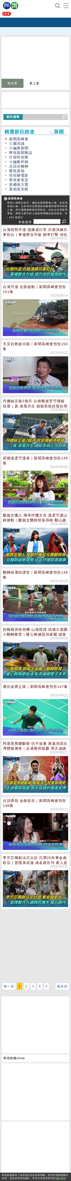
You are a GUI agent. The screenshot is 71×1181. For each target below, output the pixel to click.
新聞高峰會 (19, 139)
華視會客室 (19, 180)
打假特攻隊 (19, 157)
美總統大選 (19, 185)
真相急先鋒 (19, 189)
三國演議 (17, 144)
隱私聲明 (61, 1178)
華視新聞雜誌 (20, 153)
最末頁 (62, 986)
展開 (59, 131)
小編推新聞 (19, 148)
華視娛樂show (14, 1058)
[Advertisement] (35, 945)
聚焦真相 (17, 171)
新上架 (35, 83)
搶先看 (13, 83)
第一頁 (9, 986)
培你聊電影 (19, 175)
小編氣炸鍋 (19, 162)
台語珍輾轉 (19, 166)
